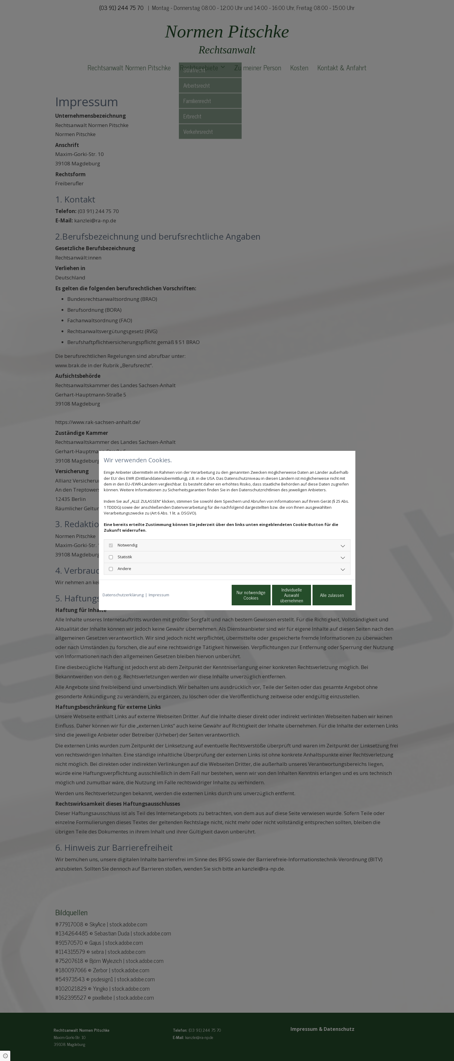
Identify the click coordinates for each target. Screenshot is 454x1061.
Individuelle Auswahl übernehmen (266, 594)
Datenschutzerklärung (123, 594)
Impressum (159, 594)
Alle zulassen (324, 595)
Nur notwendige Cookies (209, 594)
